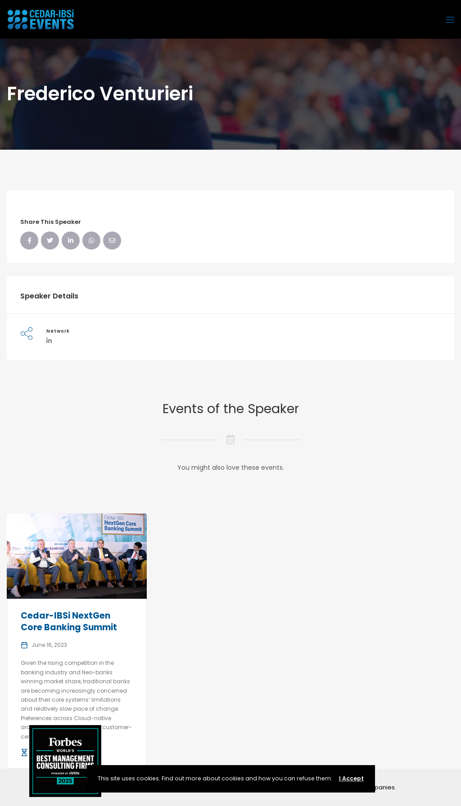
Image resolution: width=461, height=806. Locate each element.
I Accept (351, 778)
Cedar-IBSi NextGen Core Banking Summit (69, 622)
